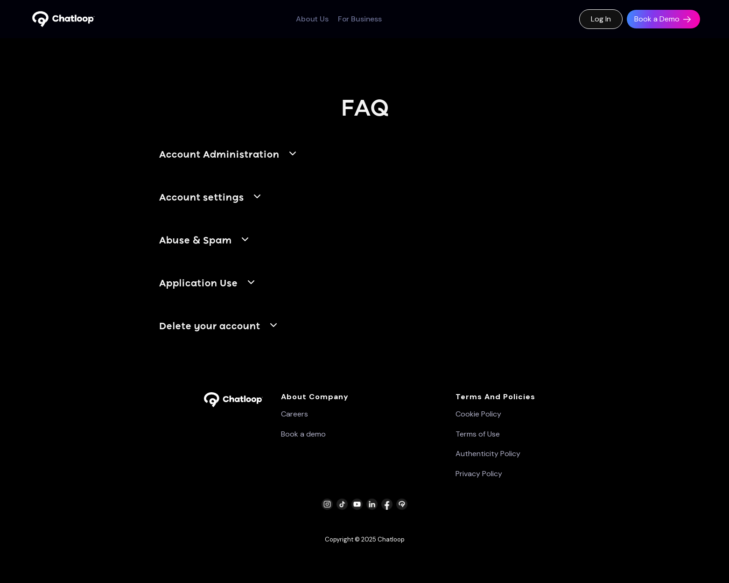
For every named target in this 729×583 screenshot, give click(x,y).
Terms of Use (478, 434)
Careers (294, 414)
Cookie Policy (478, 414)
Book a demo (303, 434)
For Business (360, 19)
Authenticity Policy (488, 453)
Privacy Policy (479, 474)
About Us (312, 19)
